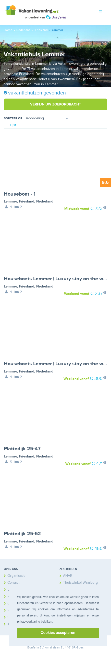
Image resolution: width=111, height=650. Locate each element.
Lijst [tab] (10, 125)
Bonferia (33, 647)
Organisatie (16, 575)
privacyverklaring (28, 621)
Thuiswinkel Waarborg (80, 582)
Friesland (26, 201)
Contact (13, 582)
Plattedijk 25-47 (22, 449)
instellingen (64, 615)
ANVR (67, 575)
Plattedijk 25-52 (22, 534)
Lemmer (10, 201)
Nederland (44, 201)
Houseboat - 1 (19, 194)
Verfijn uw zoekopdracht (55, 104)
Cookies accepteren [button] (58, 633)
